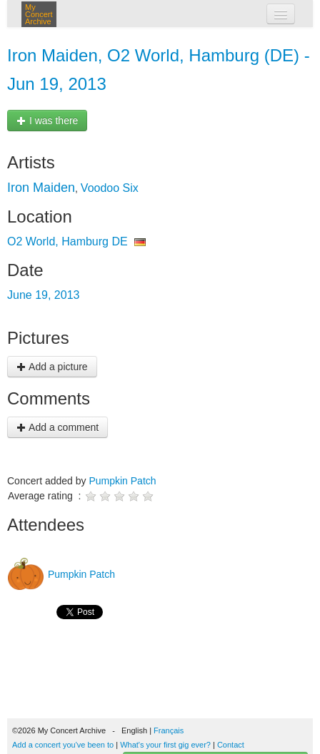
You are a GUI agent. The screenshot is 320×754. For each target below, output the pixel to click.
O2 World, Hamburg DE (67, 241)
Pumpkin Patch (122, 480)
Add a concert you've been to (63, 744)
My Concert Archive (39, 14)
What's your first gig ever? (165, 744)
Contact (230, 744)
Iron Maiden (41, 187)
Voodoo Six (110, 188)
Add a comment (57, 427)
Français (169, 730)
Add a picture (52, 366)
